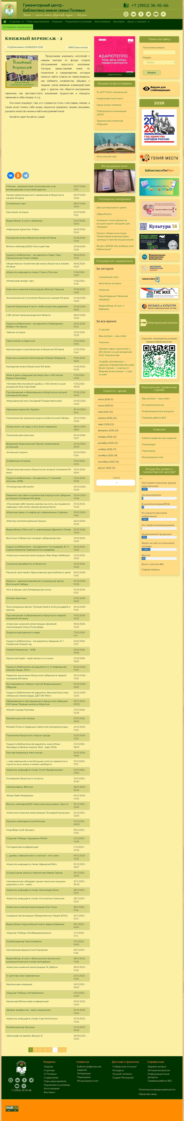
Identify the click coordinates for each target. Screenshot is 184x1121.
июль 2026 (104, 399)
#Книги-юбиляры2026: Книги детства (27, 246)
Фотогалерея (102, 21)
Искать (151, 72)
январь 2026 (105, 436)
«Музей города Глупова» (20, 709)
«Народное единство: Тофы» (22, 229)
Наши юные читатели (109, 105)
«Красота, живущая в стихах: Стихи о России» (32, 272)
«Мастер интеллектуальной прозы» (26, 521)
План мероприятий (38, 21)
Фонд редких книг (152, 457)
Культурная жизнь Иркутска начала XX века (31, 237)
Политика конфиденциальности (157, 1089)
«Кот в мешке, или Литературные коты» (28, 589)
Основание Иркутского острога (24, 778)
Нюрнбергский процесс (20, 830)
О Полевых (50, 1074)
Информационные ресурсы (158, 411)
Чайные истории (15, 332)
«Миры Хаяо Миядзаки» (19, 795)
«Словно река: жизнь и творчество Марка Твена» (34, 872)
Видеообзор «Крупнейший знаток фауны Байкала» (35, 924)
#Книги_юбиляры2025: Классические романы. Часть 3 (37, 804)
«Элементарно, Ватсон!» (19, 787)
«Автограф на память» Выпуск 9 (24, 1035)
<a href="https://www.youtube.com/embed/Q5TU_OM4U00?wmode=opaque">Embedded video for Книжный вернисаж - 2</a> (47, 144)
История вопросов (153, 405)
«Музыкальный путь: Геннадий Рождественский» (34, 400)
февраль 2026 (106, 430)
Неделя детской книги (110, 98)
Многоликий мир (106, 156)
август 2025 (104, 468)
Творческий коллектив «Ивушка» (110, 122)
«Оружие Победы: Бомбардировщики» (28, 932)
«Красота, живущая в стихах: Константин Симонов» (35, 898)
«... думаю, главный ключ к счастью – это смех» (32, 855)
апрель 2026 (105, 418)
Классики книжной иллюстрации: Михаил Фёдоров (36, 358)
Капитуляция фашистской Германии (27, 950)
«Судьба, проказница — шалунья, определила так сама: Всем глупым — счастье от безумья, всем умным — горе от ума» (116, 368)
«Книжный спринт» (17, 452)
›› (116, 482)
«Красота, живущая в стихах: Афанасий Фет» (31, 864)
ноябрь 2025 (105, 449)
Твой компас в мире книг (21, 340)
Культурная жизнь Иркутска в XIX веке (28, 366)
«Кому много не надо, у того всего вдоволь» (31, 426)
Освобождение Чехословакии (23, 941)
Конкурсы (118, 1070)
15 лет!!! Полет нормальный (112, 92)
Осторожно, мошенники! (17, 27)
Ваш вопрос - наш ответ (112, 336)
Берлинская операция (19, 984)
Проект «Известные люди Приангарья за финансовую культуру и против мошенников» (115, 236)
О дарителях (51, 1077)
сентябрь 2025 (106, 461)
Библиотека (159, 170)
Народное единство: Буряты (22, 409)
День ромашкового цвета (111, 207)
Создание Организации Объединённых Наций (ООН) (37, 915)
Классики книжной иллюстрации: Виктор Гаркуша (35, 289)
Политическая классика (20, 435)
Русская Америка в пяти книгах (24, 752)
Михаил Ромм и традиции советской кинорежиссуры (37, 726)
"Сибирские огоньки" (124, 1066)
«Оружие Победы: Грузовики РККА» (26, 838)
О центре (15, 22)
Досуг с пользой (137, 22)
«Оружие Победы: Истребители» (25, 993)
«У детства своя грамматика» (23, 975)
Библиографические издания (159, 438)
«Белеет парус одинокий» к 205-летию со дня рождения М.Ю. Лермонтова (115, 352)
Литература (148, 444)
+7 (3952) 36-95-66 (150, 5)
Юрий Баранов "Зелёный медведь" (113, 298)
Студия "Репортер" (123, 1077)
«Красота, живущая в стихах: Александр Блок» (32, 890)
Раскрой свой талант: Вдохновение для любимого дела (38, 572)
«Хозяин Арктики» (16, 598)
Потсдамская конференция (22, 847)
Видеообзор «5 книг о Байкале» (24, 220)
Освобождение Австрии (20, 1027)
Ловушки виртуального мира (23, 632)
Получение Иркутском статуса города (28, 735)
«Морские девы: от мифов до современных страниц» (37, 512)
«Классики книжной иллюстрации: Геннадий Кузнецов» (38, 812)
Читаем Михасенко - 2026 (21, 649)
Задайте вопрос (157, 1066)
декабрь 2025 (106, 443)
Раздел (147, 57)
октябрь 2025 (105, 455)
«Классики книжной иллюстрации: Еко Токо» (31, 907)
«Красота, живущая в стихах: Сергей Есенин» (32, 1018)
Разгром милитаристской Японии (25, 821)
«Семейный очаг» (16, 203)
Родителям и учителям (79, 21)
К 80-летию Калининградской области (28, 315)
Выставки (118, 21)
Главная (4, 21)
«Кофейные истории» (18, 460)
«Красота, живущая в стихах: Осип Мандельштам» (34, 769)
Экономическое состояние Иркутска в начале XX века (37, 297)
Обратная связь (148, 1094)
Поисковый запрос (154, 47)
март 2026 (104, 424)
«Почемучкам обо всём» (20, 486)
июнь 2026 (104, 405)
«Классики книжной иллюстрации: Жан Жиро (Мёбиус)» (38, 555)
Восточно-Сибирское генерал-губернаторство (33, 538)
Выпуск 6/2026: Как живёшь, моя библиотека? (115, 248)
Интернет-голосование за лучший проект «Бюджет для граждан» (113, 223)
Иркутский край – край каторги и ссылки (29, 658)
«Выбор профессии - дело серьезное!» (28, 1010)
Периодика (148, 450)
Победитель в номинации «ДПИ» (111, 113)
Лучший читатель (122, 1074)
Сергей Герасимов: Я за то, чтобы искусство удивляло (37, 306)
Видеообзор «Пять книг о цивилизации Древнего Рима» (38, 529)
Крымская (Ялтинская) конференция (27, 1001)
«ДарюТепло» (115, 74)
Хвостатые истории (17, 212)
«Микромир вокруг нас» (20, 280)
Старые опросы (151, 569)
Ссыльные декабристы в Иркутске (26, 563)
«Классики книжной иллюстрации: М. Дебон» (32, 967)
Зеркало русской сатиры (20, 718)
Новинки (57, 21)
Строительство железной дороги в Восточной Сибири (37, 418)
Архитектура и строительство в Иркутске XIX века (35, 349)
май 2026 (103, 411)
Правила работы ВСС (154, 417)
